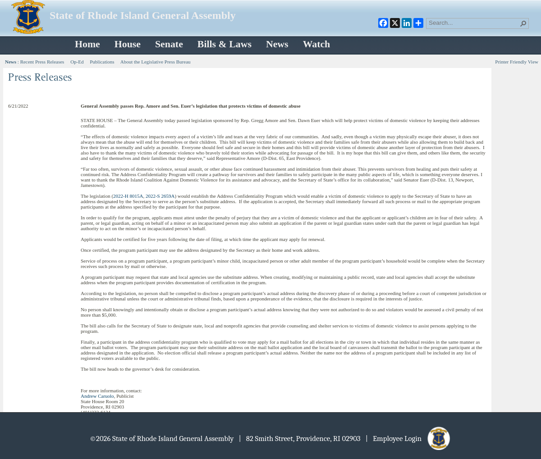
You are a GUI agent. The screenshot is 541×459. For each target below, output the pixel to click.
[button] (523, 23)
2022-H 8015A (128, 196)
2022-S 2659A (160, 196)
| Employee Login (409, 438)
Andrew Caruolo (97, 396)
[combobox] (474, 22)
